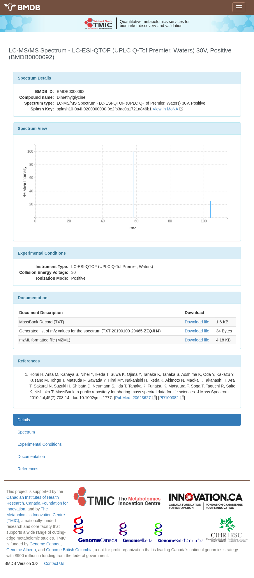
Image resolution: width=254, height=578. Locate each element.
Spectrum (26, 432)
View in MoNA (168, 109)
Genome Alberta (21, 549)
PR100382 (171, 397)
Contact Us (54, 563)
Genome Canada (45, 544)
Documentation (31, 456)
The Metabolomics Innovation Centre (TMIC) (35, 515)
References (27, 468)
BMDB (28, 7)
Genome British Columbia (69, 549)
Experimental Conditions (39, 444)
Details (23, 419)
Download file (197, 322)
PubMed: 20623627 (135, 397)
